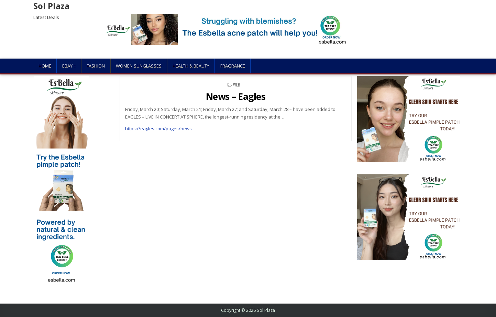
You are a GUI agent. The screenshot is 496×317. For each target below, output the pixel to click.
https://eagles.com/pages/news (158, 128)
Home (44, 66)
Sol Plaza (51, 5)
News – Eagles (236, 96)
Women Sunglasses (139, 66)
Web (236, 85)
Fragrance (232, 66)
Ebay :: (69, 66)
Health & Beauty (191, 66)
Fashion (96, 66)
